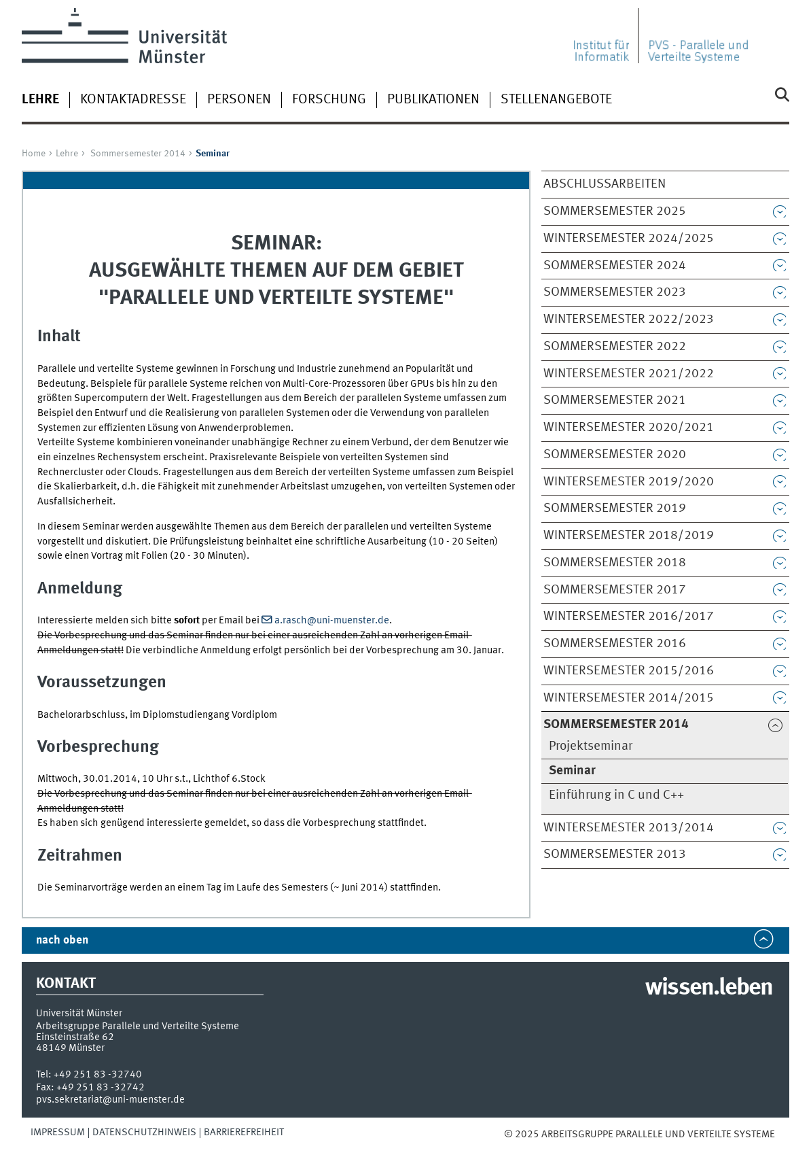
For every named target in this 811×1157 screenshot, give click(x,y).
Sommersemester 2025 (614, 211)
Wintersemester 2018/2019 (628, 536)
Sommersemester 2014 (137, 153)
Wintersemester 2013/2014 (628, 828)
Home (34, 153)
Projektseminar (590, 746)
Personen (239, 100)
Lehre (67, 153)
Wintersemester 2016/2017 (628, 616)
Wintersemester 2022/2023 (628, 319)
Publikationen (433, 100)
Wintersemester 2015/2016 (628, 671)
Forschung (329, 100)
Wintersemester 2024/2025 (628, 238)
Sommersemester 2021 (614, 400)
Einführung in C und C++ (616, 795)
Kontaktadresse (133, 100)
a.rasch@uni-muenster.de (331, 620)
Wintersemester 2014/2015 (628, 698)
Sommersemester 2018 (614, 563)
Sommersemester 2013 (614, 854)
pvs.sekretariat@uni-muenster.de (110, 1099)
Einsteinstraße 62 (75, 1037)
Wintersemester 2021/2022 (628, 374)
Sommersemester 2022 (614, 347)
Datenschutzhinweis (144, 1132)
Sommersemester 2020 (614, 455)
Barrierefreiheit (244, 1132)
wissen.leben (708, 988)
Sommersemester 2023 (614, 292)
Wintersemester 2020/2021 (628, 427)
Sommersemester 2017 (614, 590)
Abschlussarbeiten (604, 184)
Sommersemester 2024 (614, 266)
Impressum (58, 1132)
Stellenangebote (556, 100)
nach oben (62, 940)
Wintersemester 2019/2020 (628, 482)
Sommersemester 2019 (614, 508)
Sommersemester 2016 (614, 644)
